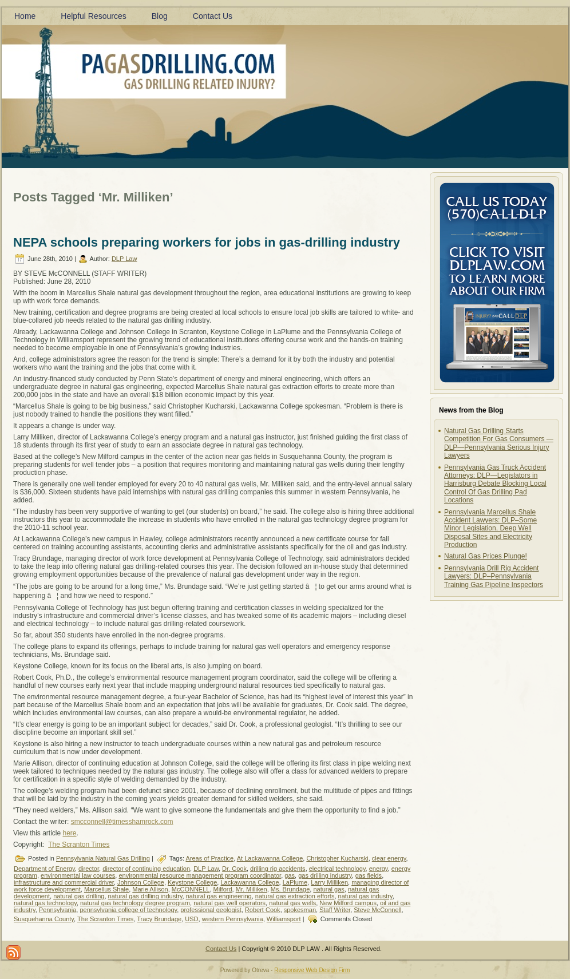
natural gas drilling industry (145, 896)
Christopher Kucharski (337, 858)
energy (378, 868)
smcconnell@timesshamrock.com (122, 822)
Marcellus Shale (106, 889)
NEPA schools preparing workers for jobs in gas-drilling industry (206, 242)
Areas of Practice (209, 858)
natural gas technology (45, 902)
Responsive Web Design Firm (312, 970)
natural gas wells (292, 902)
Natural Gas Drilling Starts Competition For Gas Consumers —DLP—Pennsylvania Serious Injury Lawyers (498, 443)
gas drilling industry (324, 875)
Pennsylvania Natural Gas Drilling (103, 858)
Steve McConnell (377, 909)
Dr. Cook (234, 868)
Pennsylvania (57, 909)
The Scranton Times (78, 845)
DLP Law (124, 258)
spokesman (300, 909)
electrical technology (337, 868)
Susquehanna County (44, 918)
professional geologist (210, 909)
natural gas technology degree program (135, 902)
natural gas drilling (78, 896)
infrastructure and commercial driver (64, 882)
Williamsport (284, 918)
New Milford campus (348, 902)
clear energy (389, 858)
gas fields (368, 875)
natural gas (328, 889)
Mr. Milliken (251, 889)
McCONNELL (191, 889)
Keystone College (192, 882)
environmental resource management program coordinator (199, 875)
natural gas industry (365, 896)
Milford (222, 889)
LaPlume (295, 882)
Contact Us (220, 948)
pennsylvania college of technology (128, 909)
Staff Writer (334, 909)
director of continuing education (146, 868)
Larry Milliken (329, 882)
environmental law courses (78, 875)
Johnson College (140, 882)
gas (289, 875)
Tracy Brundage (159, 918)
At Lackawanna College (270, 858)
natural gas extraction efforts (295, 896)
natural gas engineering (219, 896)
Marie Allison (150, 889)
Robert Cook (262, 909)
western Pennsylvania (232, 918)
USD (191, 918)
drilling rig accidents (278, 868)
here (69, 833)
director (88, 868)
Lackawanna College (249, 882)
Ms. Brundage (290, 889)
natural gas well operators (229, 902)
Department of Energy (44, 868)
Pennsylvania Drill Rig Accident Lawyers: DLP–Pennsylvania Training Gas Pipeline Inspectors (493, 576)
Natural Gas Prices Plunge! (485, 556)
